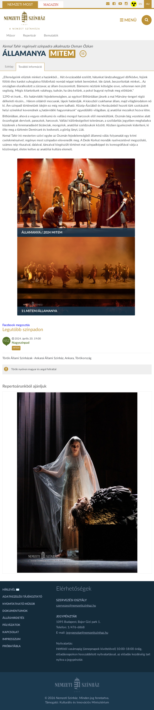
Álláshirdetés (13, 618)
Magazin (51, 4)
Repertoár (29, 35)
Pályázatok (11, 625)
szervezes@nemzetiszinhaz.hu (76, 605)
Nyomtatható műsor (18, 604)
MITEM (62, 53)
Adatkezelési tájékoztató (22, 596)
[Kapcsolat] (107, 4)
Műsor (10, 35)
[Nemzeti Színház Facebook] (114, 4)
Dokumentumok (15, 611)
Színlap (9, 66)
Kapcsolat (10, 632)
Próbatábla (11, 646)
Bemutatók (51, 35)
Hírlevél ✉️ (10, 589)
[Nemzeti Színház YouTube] (120, 4)
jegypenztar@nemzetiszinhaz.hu (87, 632)
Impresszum (11, 639)
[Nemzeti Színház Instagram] (126, 4)
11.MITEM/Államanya (39, 311)
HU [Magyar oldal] (148, 4)
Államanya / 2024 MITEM (41, 232)
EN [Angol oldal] (140, 4)
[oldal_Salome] (77, 482)
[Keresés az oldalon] (147, 20)
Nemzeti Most (20, 4)
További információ (30, 67)
